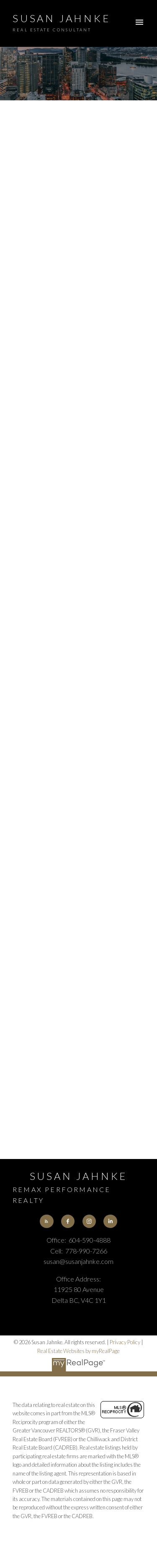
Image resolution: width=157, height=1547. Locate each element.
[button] (46, 1221)
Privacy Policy (125, 1342)
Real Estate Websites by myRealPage (78, 1351)
